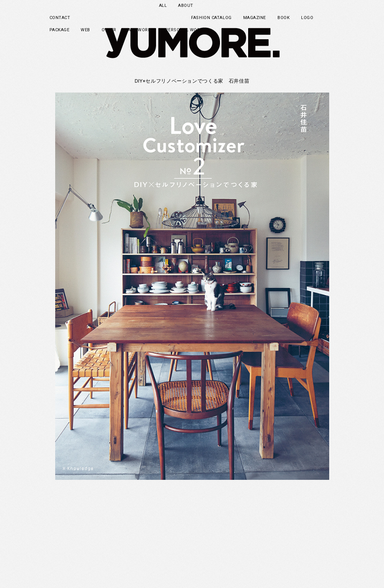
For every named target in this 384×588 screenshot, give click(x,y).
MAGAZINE (254, 17)
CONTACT (59, 17)
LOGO (307, 17)
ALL (163, 5)
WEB (85, 29)
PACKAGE (59, 29)
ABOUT (185, 5)
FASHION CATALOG (211, 17)
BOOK (283, 17)
